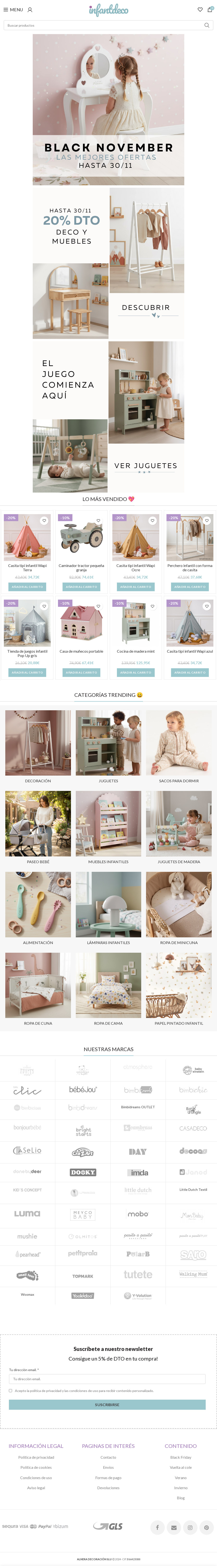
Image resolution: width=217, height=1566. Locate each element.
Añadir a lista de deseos (44, 521)
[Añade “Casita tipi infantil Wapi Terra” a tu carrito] (27, 587)
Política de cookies (36, 1467)
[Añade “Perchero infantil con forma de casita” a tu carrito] (190, 587)
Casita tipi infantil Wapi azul (190, 651)
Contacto (108, 1457)
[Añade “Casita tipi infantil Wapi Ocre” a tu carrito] (136, 587)
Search (207, 25)
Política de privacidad (36, 1457)
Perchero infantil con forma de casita (189, 567)
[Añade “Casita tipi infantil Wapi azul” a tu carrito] (190, 672)
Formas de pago (108, 1477)
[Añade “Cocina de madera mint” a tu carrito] (136, 672)
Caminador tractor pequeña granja (81, 567)
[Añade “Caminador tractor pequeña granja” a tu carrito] (81, 587)
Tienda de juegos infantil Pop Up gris (27, 653)
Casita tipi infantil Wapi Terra (27, 567)
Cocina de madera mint (136, 651)
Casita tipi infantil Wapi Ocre (135, 567)
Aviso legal (36, 1487)
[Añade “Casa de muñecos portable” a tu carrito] (81, 672)
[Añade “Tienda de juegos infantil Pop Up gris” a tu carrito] (27, 672)
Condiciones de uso (36, 1477)
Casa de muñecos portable (81, 651)
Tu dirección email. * (24, 1370)
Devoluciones (108, 1487)
